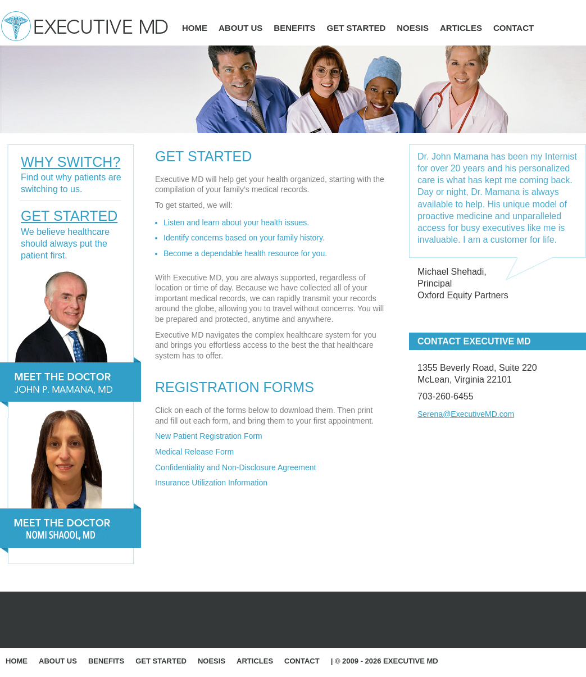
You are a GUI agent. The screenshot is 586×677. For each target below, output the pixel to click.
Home (194, 28)
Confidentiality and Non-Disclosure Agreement (235, 467)
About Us (240, 28)
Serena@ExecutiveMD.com (465, 414)
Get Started (356, 28)
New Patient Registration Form (208, 435)
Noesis (413, 28)
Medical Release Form (194, 451)
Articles (461, 28)
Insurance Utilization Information (211, 482)
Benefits (294, 28)
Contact (513, 28)
